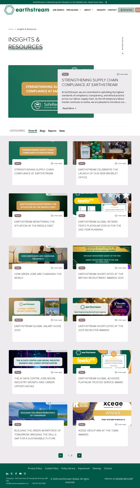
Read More (69, 108)
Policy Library (68, 468)
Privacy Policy (35, 468)
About (87, 10)
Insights (101, 10)
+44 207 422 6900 (39, 483)
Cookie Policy (51, 468)
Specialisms (72, 10)
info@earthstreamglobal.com (17, 483)
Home (11, 29)
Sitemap (97, 468)
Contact (112, 10)
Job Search (58, 10)
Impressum (84, 468)
